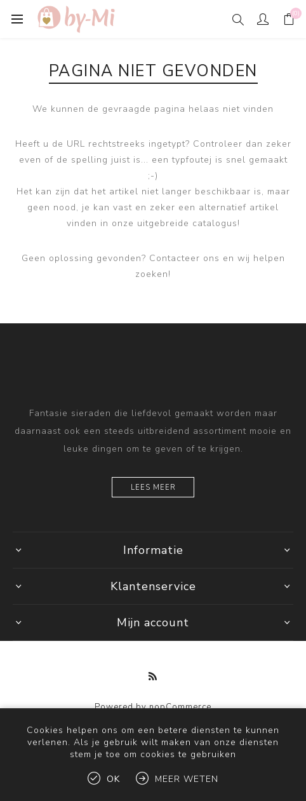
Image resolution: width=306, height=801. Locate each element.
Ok (113, 779)
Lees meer (153, 487)
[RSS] (153, 676)
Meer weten (186, 779)
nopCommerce (180, 707)
